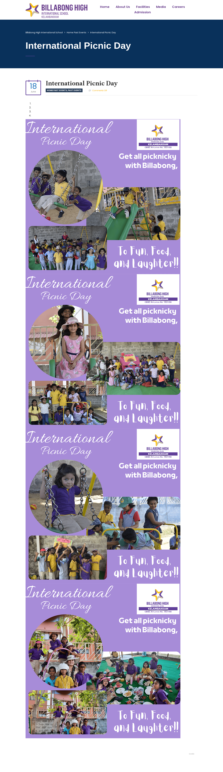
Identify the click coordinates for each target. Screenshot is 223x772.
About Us (123, 7)
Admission (142, 12)
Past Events (74, 90)
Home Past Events (57, 90)
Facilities (143, 7)
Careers (178, 7)
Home (104, 7)
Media (161, 7)
